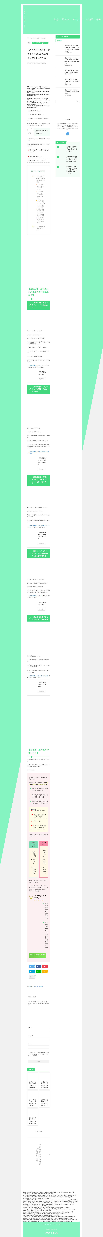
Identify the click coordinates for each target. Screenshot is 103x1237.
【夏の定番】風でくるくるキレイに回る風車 (40, 220)
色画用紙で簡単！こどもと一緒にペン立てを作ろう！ (71, 149)
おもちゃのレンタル (78, 20)
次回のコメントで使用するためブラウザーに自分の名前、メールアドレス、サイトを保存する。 (38, 1054)
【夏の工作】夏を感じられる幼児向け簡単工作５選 (40, 179)
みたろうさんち (51, 1235)
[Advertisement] (38, 260)
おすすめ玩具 (89, 20)
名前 (30, 1027)
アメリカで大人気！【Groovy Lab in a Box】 (37, 955)
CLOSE (42, 171)
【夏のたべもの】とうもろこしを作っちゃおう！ (40, 187)
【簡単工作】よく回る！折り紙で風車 (38, 675)
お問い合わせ (48, 1226)
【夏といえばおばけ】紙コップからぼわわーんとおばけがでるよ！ (40, 212)
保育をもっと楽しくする (51, 1231)
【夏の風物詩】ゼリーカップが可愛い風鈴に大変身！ (40, 195)
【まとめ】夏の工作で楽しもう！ (40, 228)
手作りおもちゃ (66, 20)
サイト (30, 1044)
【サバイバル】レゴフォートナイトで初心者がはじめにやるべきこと (72, 91)
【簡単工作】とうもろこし (35, 365)
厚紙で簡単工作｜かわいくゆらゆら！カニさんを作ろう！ (32, 1121)
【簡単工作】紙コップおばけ (35, 595)
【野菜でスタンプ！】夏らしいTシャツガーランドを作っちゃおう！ (41, 204)
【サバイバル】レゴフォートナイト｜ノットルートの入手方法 (72, 81)
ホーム (42, 1226)
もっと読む (40, 1131)
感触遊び (98, 20)
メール (30, 1035)
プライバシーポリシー (57, 1226)
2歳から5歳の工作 (33, 986)
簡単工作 (56, 20)
